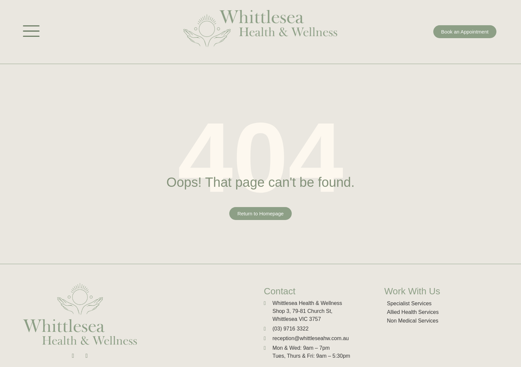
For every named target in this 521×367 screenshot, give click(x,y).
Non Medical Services (413, 321)
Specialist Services (409, 303)
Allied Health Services (413, 312)
